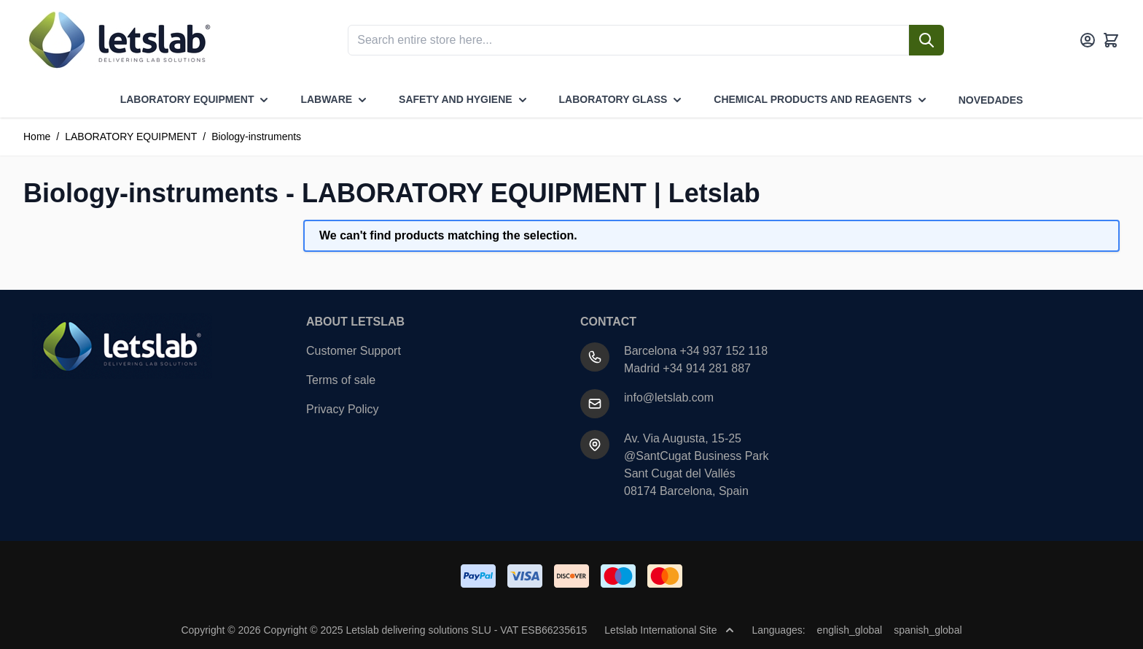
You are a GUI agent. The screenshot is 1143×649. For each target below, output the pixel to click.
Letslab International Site (669, 630)
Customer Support (353, 351)
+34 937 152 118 (724, 351)
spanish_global (927, 630)
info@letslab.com (669, 397)
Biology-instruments (256, 136)
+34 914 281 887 (707, 368)
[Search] (926, 40)
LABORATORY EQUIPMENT (131, 136)
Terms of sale (340, 380)
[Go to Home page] (118, 40)
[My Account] (1087, 40)
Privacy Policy (342, 409)
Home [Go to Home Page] (36, 136)
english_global (850, 630)
